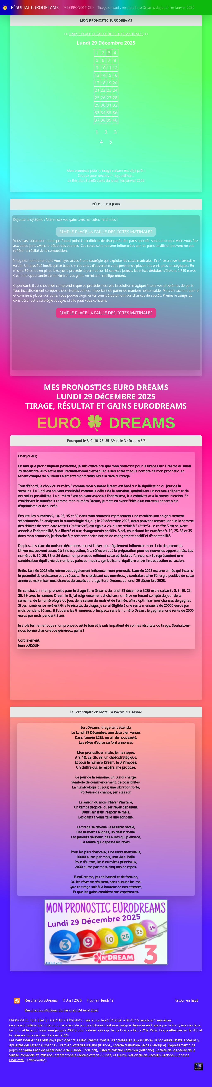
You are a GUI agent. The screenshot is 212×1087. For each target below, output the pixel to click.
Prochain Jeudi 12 (100, 1000)
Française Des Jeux (125, 1040)
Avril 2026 (74, 1000)
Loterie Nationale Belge (131, 1045)
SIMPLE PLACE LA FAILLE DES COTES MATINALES (106, 34)
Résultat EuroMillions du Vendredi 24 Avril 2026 (61, 1010)
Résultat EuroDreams (41, 1000)
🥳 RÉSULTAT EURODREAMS (30, 7)
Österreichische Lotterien (118, 1050)
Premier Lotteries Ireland (77, 1045)
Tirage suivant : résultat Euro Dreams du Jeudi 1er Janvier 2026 (145, 7)
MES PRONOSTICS (78, 7)
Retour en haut (186, 1000)
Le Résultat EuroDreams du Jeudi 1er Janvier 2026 (106, 180)
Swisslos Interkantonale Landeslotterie (70, 1055)
